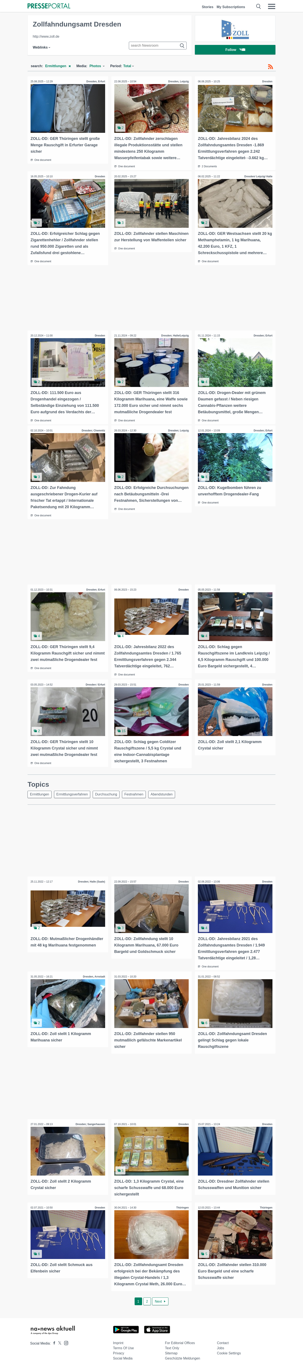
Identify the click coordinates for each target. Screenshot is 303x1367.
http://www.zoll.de (46, 36)
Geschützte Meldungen (182, 1356)
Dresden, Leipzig (178, 81)
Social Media (123, 1356)
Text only (172, 1346)
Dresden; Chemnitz (93, 429)
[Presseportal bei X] (58, 1341)
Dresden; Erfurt (262, 335)
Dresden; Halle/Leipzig (175, 335)
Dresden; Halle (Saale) (91, 880)
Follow (235, 50)
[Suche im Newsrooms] (158, 45)
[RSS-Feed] (270, 67)
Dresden (267, 81)
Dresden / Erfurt (95, 683)
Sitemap (171, 1351)
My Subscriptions (231, 7)
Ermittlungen (40, 793)
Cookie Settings (229, 1351)
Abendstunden (166, 793)
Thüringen (182, 1206)
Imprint (118, 1341)
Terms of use (123, 1346)
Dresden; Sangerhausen (90, 1122)
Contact (223, 1341)
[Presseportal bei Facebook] (53, 1341)
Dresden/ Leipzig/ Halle (258, 176)
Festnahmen (137, 793)
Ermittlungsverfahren (73, 793)
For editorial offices (180, 1341)
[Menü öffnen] (271, 6)
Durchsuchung (108, 793)
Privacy (118, 1351)
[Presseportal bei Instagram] (65, 1341)
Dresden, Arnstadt (94, 975)
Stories (207, 7)
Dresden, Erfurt (95, 81)
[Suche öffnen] (258, 6)
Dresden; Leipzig (178, 429)
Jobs (220, 1346)
